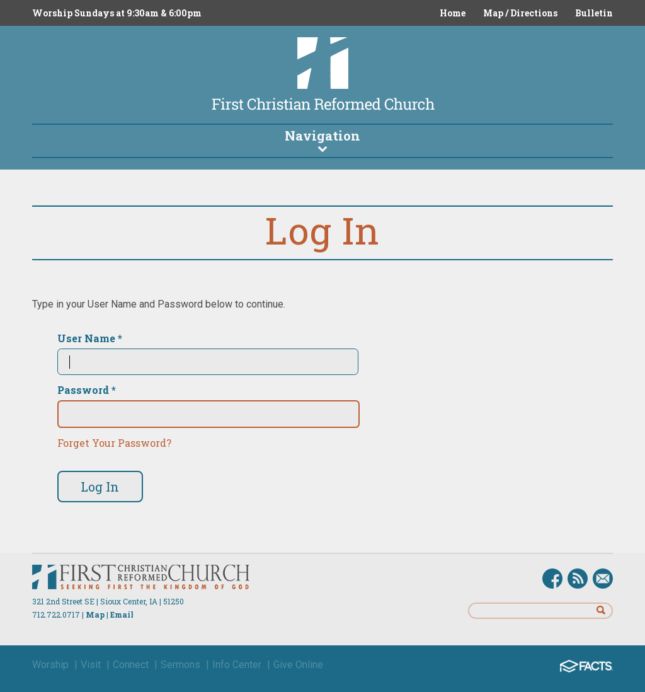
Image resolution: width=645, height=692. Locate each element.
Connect (131, 665)
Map (95, 614)
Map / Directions (520, 13)
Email (122, 614)
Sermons (180, 665)
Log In (100, 486)
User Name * (89, 338)
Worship (50, 665)
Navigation (322, 140)
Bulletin (594, 13)
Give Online (298, 665)
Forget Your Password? (114, 442)
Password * (86, 390)
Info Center (236, 665)
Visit (91, 665)
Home (452, 13)
